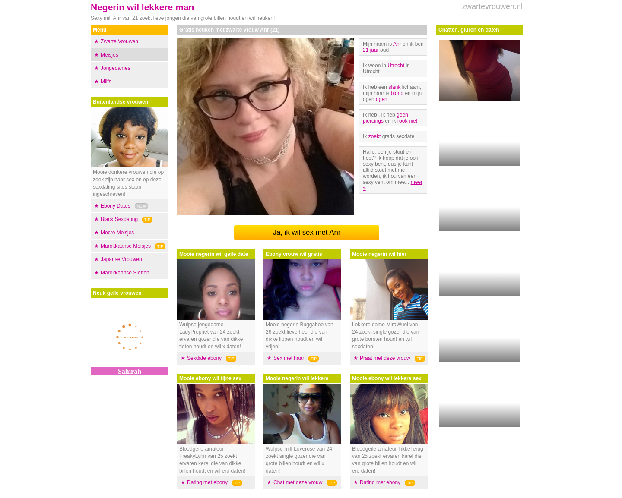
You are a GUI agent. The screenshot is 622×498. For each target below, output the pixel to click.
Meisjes (109, 55)
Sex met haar (288, 358)
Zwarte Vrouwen (119, 41)
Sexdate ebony (204, 358)
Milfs (106, 82)
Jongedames (115, 68)
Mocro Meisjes (117, 233)
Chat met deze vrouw (297, 482)
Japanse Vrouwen (121, 259)
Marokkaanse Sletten (125, 273)
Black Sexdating (119, 219)
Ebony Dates (115, 206)
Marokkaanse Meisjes (126, 246)
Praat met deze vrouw (385, 358)
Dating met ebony (207, 482)
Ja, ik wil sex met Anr (307, 232)
